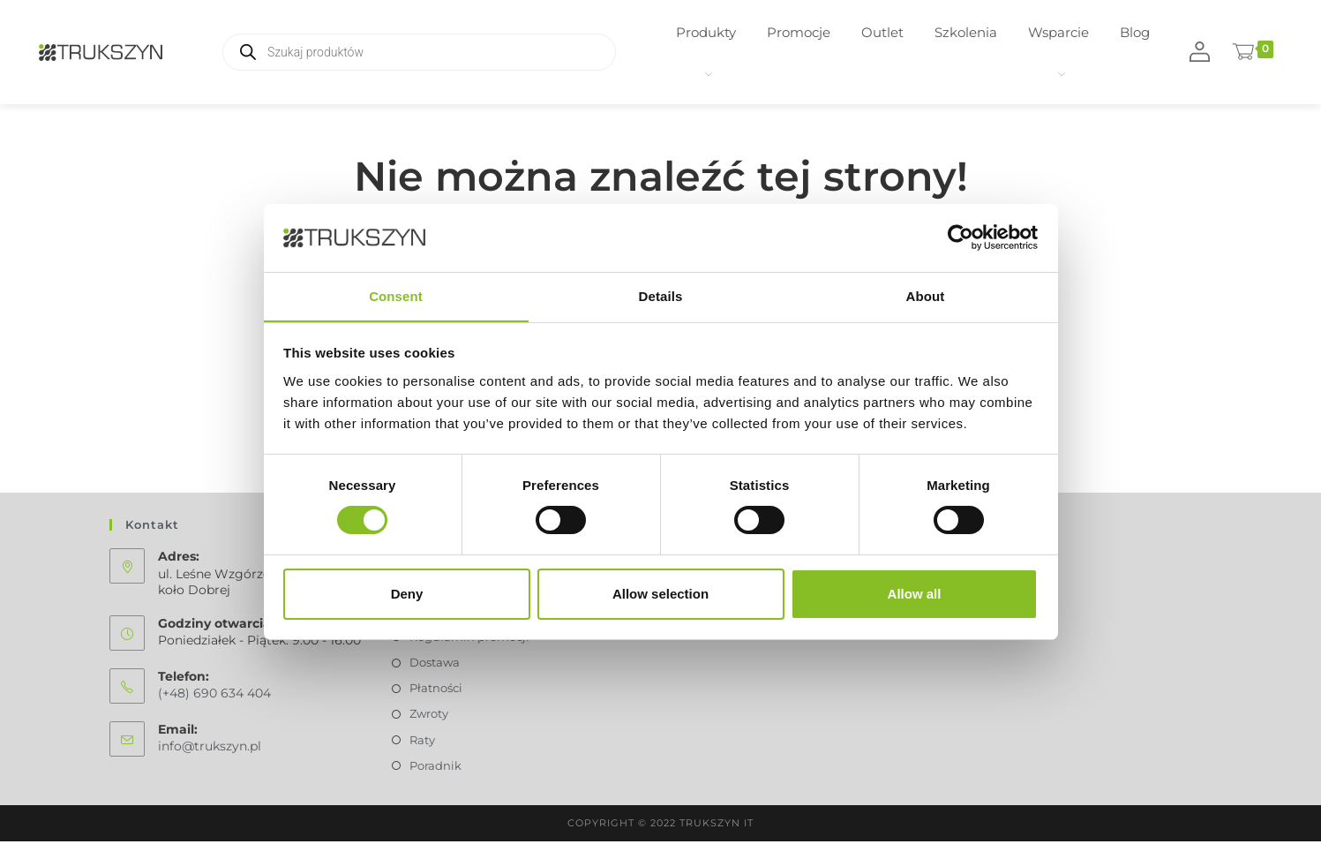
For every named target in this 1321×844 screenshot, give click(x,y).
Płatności (435, 690)
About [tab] (925, 295)
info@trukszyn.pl (209, 749)
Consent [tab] (396, 295)
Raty (422, 742)
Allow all (915, 593)
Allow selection (660, 593)
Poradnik (435, 768)
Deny (407, 593)
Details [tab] (661, 295)
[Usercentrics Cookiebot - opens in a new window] (960, 237)
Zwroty (428, 716)
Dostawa (434, 665)
